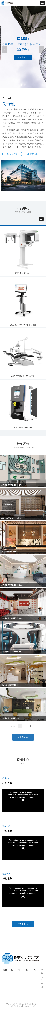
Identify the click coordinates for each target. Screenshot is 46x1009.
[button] (42, 3)
